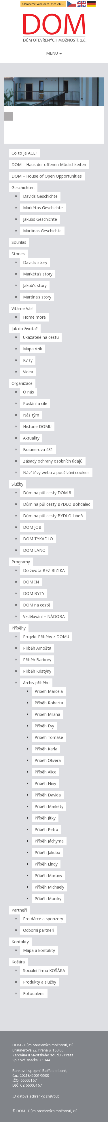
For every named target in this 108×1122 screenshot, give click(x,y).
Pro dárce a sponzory (43, 918)
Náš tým (31, 415)
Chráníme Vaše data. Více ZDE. (43, 4)
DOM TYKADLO (38, 538)
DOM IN (31, 582)
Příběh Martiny (48, 875)
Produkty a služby (39, 982)
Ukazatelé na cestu (41, 337)
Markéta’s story (37, 274)
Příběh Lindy (46, 864)
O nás (28, 392)
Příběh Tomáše (49, 737)
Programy (21, 561)
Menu (54, 53)
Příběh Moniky (48, 898)
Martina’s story (37, 297)
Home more (34, 317)
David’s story (35, 262)
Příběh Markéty (49, 806)
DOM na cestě (36, 605)
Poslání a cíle (35, 403)
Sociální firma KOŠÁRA (44, 970)
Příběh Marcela (49, 691)
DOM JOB (32, 527)
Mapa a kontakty (39, 950)
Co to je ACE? (24, 153)
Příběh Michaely (49, 887)
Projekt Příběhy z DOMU (46, 636)
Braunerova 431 (38, 449)
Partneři (19, 910)
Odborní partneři (38, 930)
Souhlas (19, 242)
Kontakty (20, 941)
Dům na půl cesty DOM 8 (47, 492)
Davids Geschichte (40, 196)
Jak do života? (25, 328)
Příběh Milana (47, 714)
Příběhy (19, 628)
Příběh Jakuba (47, 852)
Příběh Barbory (37, 659)
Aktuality (31, 438)
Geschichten (23, 187)
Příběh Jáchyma (49, 841)
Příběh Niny (45, 783)
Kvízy (28, 360)
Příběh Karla (46, 749)
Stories (18, 253)
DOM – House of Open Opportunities (47, 176)
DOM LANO (34, 550)
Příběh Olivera (48, 760)
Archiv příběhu (36, 682)
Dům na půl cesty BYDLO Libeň (53, 515)
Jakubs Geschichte (40, 219)
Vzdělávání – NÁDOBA (44, 616)
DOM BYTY (33, 593)
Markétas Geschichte (43, 207)
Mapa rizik (32, 348)
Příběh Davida (48, 795)
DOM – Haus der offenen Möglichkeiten (49, 164)
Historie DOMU (37, 426)
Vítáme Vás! (22, 308)
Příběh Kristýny (37, 671)
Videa (28, 371)
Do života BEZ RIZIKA (44, 570)
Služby (17, 484)
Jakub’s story (35, 285)
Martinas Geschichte (42, 230)
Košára (18, 962)
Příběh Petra (46, 829)
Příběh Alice (45, 772)
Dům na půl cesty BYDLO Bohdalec (56, 504)
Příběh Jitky (45, 818)
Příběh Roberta (49, 702)
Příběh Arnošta (37, 648)
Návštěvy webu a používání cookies (56, 472)
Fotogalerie (34, 993)
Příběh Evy (44, 726)
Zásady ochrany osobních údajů (53, 461)
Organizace (22, 383)
